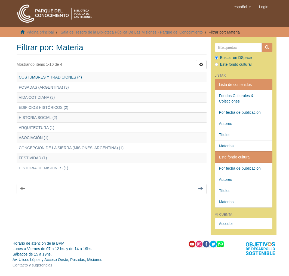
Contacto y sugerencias (32, 265)
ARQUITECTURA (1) (36, 127)
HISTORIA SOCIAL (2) (38, 117)
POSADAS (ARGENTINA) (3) (44, 87)
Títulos (224, 135)
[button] (242, 7)
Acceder (226, 223)
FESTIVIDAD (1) (33, 158)
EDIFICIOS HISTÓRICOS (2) (43, 107)
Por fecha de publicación (240, 112)
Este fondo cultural (233, 64)
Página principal (40, 32)
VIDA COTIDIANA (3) (37, 97)
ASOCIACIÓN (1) (33, 138)
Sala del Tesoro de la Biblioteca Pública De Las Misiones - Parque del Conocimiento (132, 32)
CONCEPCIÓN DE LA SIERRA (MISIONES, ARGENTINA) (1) (71, 148)
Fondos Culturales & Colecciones (236, 98)
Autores (225, 123)
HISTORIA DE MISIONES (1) (43, 168)
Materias (226, 146)
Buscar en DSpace (233, 57)
